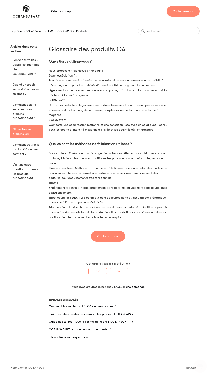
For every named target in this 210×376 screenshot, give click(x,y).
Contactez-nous (183, 11)
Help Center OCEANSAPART (27, 31)
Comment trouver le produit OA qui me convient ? (26, 149)
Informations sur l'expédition (68, 337)
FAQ (50, 31)
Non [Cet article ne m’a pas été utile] (119, 271)
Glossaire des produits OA (22, 131)
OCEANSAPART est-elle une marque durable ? (80, 329)
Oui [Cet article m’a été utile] (98, 271)
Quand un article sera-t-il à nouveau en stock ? (26, 89)
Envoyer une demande (129, 287)
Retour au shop (61, 11)
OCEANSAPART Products (72, 31)
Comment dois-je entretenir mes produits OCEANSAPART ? (24, 111)
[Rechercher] (169, 31)
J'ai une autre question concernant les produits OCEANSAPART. (26, 171)
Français (192, 368)
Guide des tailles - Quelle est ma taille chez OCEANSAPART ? (26, 67)
